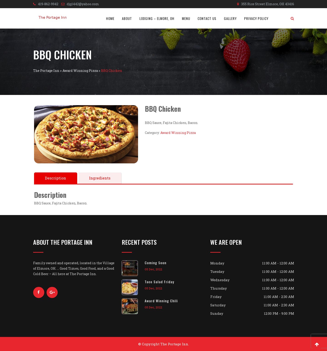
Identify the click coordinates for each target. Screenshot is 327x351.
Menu (186, 18)
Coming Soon (155, 262)
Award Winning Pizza (178, 133)
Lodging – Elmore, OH (156, 18)
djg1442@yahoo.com (83, 4)
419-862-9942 (48, 4)
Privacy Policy (256, 18)
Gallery (230, 18)
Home (110, 18)
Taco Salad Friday (159, 281)
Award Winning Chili (161, 300)
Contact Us (207, 18)
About (127, 18)
